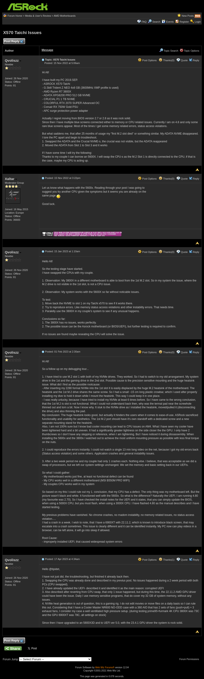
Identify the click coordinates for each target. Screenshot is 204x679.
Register (184, 21)
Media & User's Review (38, 15)
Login (198, 21)
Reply (196, 60)
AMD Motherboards (64, 15)
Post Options (147, 60)
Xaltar (11, 179)
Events (168, 21)
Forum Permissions (190, 659)
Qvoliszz (13, 60)
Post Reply (13, 41)
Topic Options (189, 50)
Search (156, 21)
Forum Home (15, 15)
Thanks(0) (166, 60)
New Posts (188, 15)
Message (47, 50)
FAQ (144, 21)
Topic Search (168, 50)
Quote (184, 60)
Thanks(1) (166, 559)
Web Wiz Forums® (104, 667)
